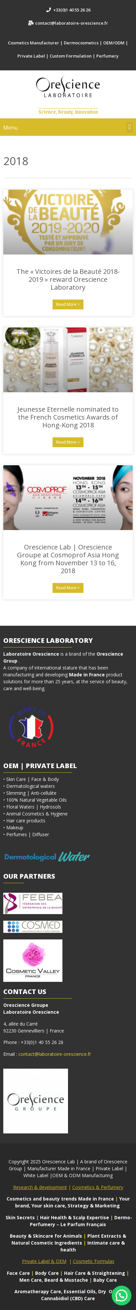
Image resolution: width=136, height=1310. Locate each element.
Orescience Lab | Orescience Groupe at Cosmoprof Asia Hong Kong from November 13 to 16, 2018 (68, 559)
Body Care (47, 1273)
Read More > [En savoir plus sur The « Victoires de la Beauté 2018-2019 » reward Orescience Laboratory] (68, 304)
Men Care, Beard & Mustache (53, 1280)
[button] (129, 127)
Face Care (19, 1273)
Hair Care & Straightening (95, 1273)
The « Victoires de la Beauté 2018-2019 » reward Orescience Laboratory (68, 279)
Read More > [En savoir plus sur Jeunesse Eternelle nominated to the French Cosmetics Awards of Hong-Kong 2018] (68, 442)
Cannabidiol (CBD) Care (68, 1298)
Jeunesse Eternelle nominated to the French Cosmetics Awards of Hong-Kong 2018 (68, 417)
